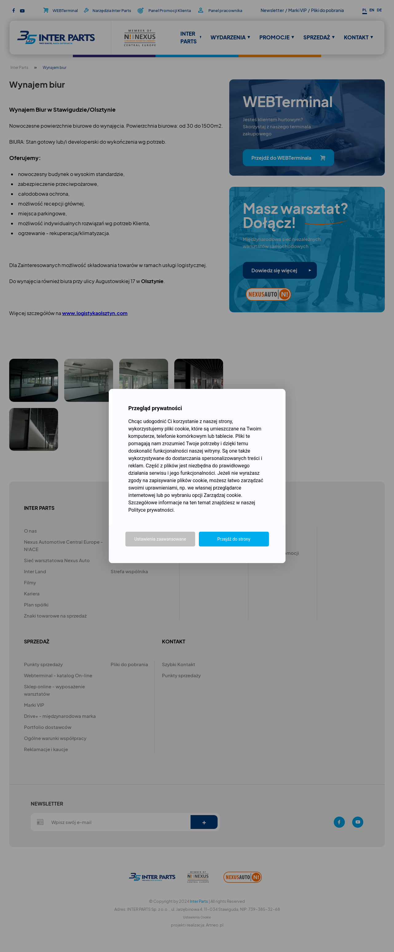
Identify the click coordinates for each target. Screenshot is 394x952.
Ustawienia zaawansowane (160, 539)
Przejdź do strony (233, 539)
